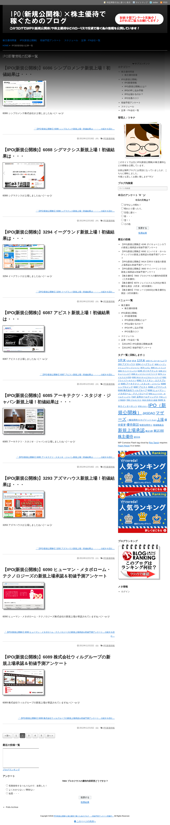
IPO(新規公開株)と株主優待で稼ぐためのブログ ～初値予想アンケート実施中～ (84, 816)
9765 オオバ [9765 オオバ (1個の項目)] (143, 406)
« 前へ (7, 735)
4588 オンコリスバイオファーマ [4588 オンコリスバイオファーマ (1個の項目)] (144, 374)
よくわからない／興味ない (21, 789)
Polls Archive (12, 807)
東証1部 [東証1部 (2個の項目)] (149, 431)
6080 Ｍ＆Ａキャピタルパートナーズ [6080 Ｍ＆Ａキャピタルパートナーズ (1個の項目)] (147, 377)
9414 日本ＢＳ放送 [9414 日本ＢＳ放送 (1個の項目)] (149, 400)
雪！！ (127, 220)
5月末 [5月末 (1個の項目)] (129, 361)
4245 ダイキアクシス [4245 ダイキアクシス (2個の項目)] (147, 371)
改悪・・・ (14, 793)
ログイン (125, 591)
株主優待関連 (9, 40)
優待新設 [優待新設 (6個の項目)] (133, 424)
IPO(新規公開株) (28, 40)
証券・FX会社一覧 (90, 40)
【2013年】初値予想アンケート (136, 347)
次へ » (50, 735)
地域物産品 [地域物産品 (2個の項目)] (158, 425)
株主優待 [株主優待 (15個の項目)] (125, 436)
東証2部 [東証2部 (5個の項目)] (159, 430)
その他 (127, 224)
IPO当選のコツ (132, 98)
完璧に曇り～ (130, 212)
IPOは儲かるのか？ (134, 94)
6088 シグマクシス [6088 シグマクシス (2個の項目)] (157, 387)
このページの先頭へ (85, 821)
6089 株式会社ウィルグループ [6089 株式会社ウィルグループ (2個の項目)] (132, 390)
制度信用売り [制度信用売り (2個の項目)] (146, 425)
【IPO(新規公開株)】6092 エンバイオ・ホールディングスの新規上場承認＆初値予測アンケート (143, 254)
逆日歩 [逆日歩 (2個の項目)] (137, 437)
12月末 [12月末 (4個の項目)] (141, 360)
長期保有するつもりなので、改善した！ (28, 786)
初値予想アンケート (50, 40)
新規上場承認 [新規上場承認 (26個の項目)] (131, 430)
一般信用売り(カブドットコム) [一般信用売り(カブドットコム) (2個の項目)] (141, 420)
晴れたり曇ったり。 (133, 208)
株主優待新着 (131, 75)
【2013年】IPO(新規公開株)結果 (137, 344)
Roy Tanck (154, 442)
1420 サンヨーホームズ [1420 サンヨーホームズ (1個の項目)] (155, 361)
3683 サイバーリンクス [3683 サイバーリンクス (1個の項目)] (127, 371)
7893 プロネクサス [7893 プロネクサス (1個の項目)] (134, 400)
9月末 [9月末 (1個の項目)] (134, 361)
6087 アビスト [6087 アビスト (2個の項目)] (141, 387)
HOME (6, 45)
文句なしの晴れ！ (132, 205)
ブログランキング (11, 769)
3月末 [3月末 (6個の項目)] (122, 360)
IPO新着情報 (109, 138)
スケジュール (71, 40)
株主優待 (125, 305)
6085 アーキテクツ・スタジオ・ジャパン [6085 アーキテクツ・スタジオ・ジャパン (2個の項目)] (140, 383)
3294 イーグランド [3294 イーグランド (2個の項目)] (145, 364)
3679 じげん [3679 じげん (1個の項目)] (145, 368)
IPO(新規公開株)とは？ (136, 86)
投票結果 (142, 233)
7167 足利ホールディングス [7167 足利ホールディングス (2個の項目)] (144, 397)
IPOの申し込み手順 (134, 90)
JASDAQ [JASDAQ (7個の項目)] (148, 413)
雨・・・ (128, 216)
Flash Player (124, 446)
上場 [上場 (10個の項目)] (160, 419)
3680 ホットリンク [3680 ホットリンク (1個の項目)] (158, 368)
